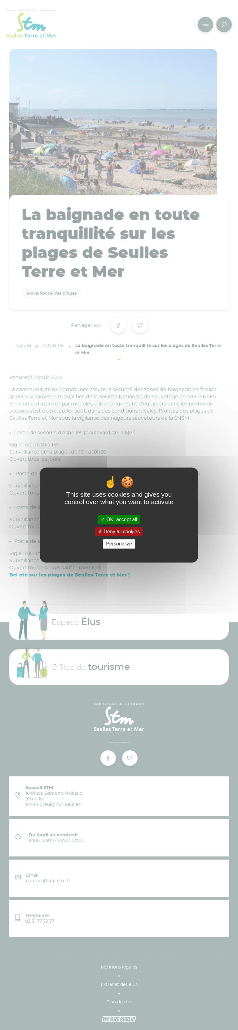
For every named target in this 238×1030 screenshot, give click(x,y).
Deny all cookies (119, 531)
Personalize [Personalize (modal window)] (119, 544)
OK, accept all (119, 519)
